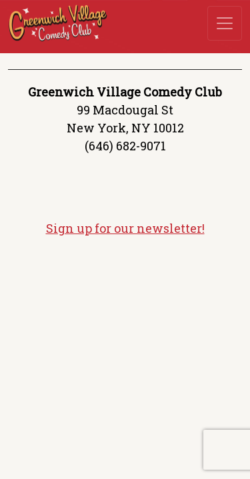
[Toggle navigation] (224, 23)
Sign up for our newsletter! (125, 228)
